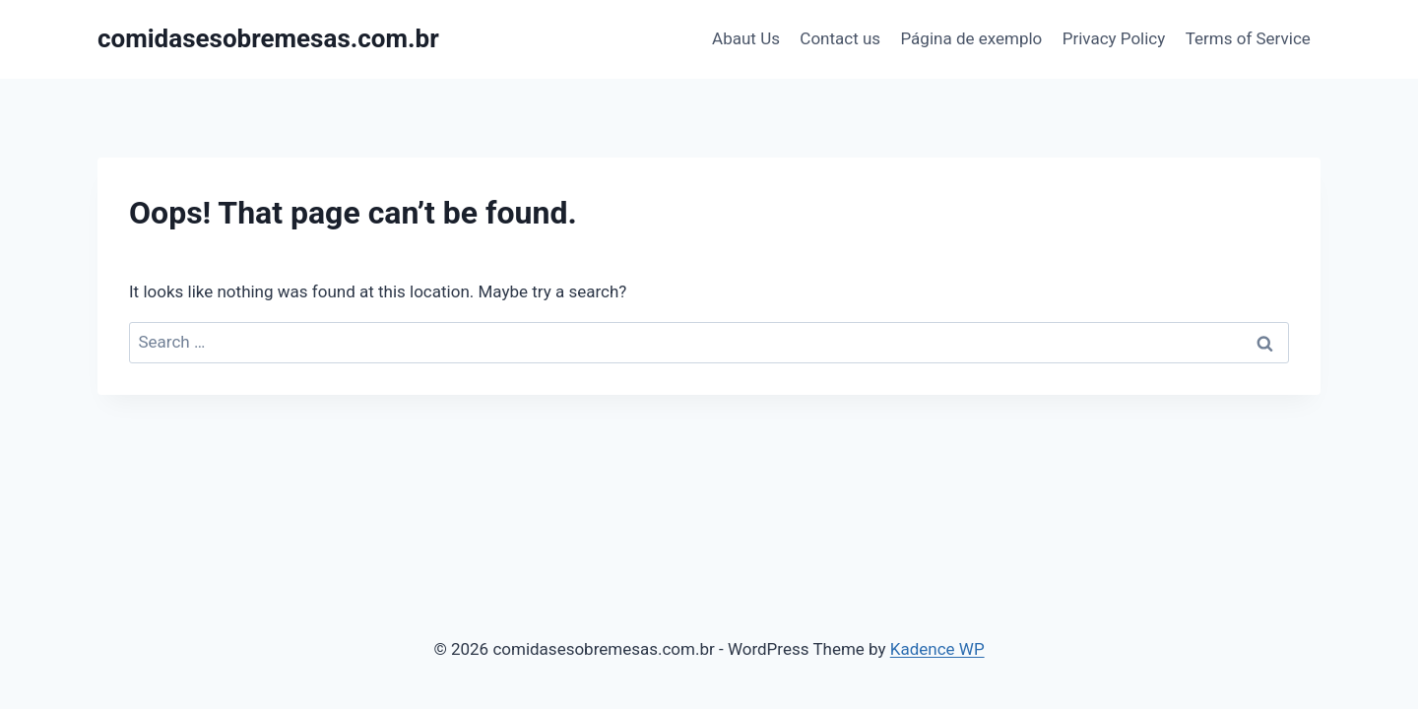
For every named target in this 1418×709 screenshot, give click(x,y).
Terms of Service (1248, 38)
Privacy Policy (1114, 38)
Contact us (840, 38)
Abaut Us (746, 38)
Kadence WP (937, 649)
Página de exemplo (971, 38)
